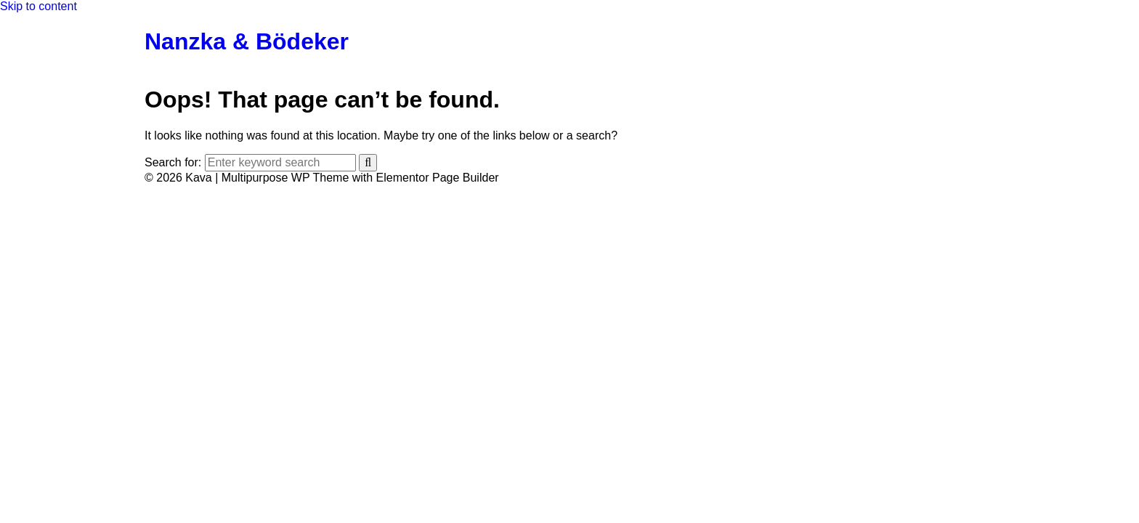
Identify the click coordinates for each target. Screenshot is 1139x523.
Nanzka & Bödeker (247, 41)
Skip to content (38, 6)
